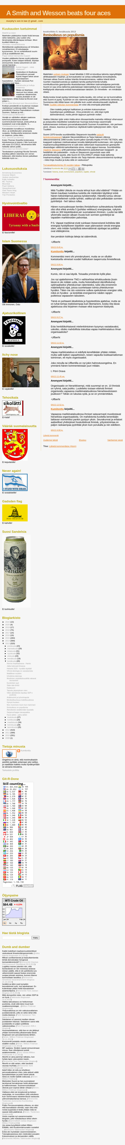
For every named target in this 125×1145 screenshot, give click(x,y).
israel (61, 172)
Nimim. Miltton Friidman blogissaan (20, 1089)
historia (55, 172)
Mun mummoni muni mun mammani (21, 705)
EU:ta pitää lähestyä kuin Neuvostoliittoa (20, 103)
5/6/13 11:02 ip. (57, 343)
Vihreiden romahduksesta (13, 44)
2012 (7, 730)
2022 (7, 622)
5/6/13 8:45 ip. (57, 247)
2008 (7, 738)
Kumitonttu (57, 251)
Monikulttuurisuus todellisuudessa (20, 700)
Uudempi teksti (50, 440)
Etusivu (82, 440)
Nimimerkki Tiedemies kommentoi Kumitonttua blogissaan (20, 1101)
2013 (7, 643)
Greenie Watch (8, 175)
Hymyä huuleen (13, 702)
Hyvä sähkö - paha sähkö (17, 715)
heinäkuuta (12, 659)
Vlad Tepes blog (9, 190)
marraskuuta (12, 649)
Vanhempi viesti (115, 440)
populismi (79, 172)
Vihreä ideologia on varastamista (20, 671)
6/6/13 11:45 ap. (58, 376)
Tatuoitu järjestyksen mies (17, 690)
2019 (7, 627)
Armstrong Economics (12, 173)
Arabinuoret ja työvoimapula (18, 697)
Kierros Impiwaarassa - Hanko (19, 663)
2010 (7, 735)
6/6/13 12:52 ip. (57, 405)
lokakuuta (11, 651)
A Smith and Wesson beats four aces (58, 13)
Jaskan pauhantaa (10, 177)
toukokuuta (12, 717)
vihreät (92, 172)
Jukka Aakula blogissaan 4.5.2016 (21, 954)
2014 (7, 641)
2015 (7, 638)
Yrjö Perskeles (8, 195)
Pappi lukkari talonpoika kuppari (16, 56)
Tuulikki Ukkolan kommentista (63, 104)
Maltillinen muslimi (14, 673)
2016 (7, 635)
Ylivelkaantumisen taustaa (13, 126)
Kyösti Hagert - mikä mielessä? (25, 68)
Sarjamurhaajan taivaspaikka (18, 712)
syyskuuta (11, 653)
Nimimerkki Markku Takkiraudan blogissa (21, 1138)
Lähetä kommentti (51, 435)
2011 (7, 732)
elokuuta (11, 656)
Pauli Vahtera (8, 186)
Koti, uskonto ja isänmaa (13, 137)
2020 (7, 624)
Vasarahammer (9, 188)
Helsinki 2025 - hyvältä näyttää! (19, 669)
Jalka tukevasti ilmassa (16, 666)
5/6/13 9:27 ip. (57, 317)
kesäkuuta (12, 661)
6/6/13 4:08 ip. (57, 430)
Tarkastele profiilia (10, 770)
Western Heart (8, 192)
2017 (7, 633)
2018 (7, 630)
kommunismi (69, 172)
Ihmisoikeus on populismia (17, 707)
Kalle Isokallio (8, 179)
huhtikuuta (12, 720)
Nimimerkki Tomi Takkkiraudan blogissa (17, 1066)
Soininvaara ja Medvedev (13, 114)
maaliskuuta (12, 722)
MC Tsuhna (7, 181)
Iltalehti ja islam (9, 33)
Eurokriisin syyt (13, 683)
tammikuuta (12, 727)
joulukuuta (12, 646)
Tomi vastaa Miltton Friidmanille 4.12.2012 (18, 1053)
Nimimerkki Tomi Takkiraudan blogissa (19, 1061)
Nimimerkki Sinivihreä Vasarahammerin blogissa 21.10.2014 (18, 979)
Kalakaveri (11, 688)
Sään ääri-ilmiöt (13, 685)
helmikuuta (12, 725)
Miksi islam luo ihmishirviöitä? (15, 149)
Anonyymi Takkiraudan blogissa (19, 1129)
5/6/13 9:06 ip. (57, 264)
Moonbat (6, 184)
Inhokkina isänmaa (14, 676)
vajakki (86, 172)
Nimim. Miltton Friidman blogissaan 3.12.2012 (20, 1044)
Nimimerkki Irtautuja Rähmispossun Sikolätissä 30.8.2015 (20, 963)
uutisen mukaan (61, 74)
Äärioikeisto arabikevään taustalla (20, 710)
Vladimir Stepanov (52, 150)
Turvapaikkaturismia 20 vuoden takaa (61, 165)
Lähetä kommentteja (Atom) (62, 446)
